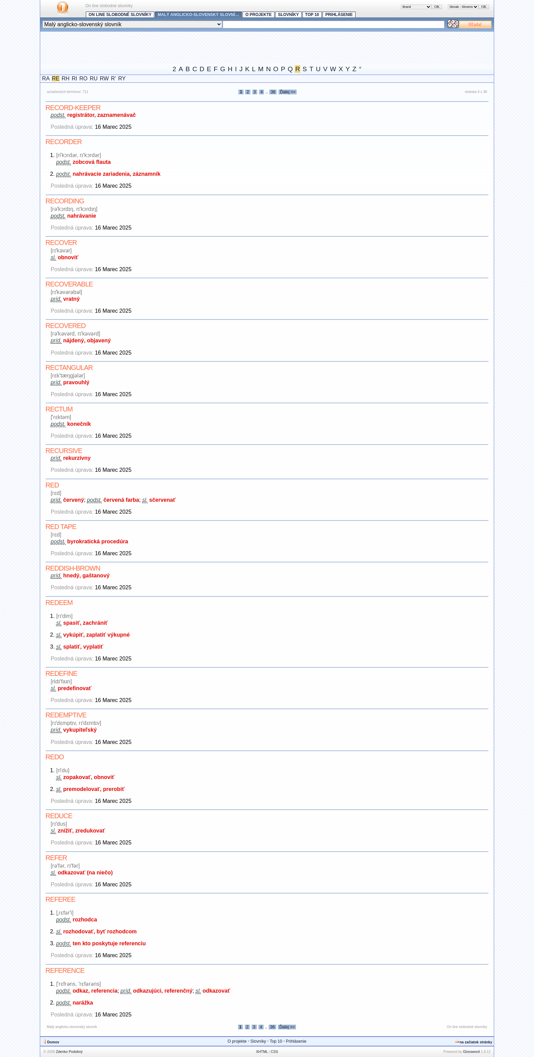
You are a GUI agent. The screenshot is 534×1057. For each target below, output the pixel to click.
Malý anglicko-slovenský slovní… (198, 14)
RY (122, 78)
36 (273, 92)
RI (74, 78)
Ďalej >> (287, 92)
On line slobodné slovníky (120, 14)
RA (46, 78)
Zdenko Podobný (69, 1052)
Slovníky (288, 14)
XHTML (262, 1052)
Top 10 (312, 14)
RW (104, 78)
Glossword (471, 1052)
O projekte (258, 14)
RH (65, 78)
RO (83, 78)
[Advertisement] (164, 47)
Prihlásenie (339, 14)
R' (113, 78)
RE (55, 78)
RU (93, 78)
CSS (274, 1052)
